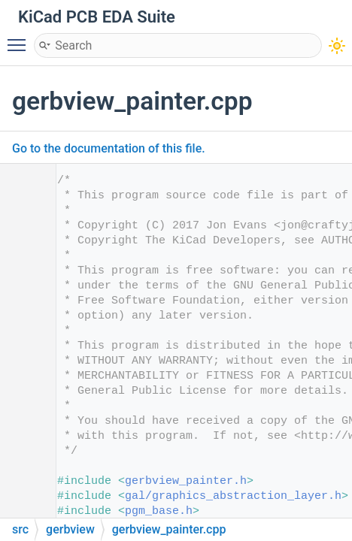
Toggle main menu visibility (20, 38)
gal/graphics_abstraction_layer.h (233, 496)
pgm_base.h (159, 511)
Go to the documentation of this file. (108, 148)
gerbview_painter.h (186, 481)
